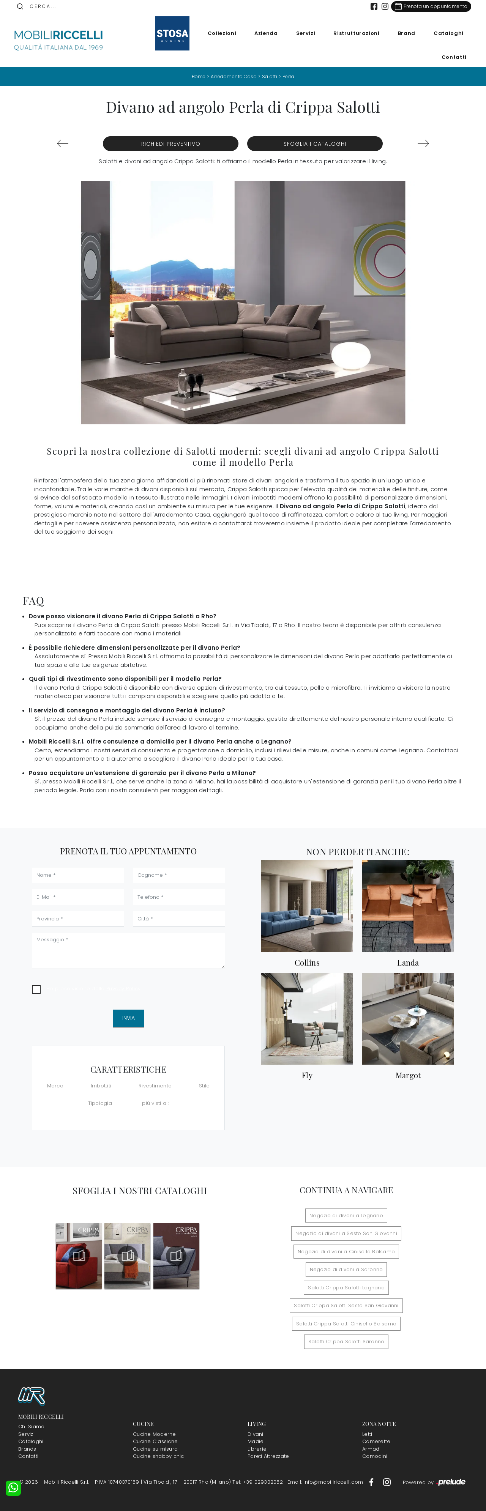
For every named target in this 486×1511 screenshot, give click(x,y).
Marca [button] (55, 1085)
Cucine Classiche (155, 1441)
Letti (367, 1434)
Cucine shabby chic (158, 1456)
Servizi (305, 33)
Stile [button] (204, 1085)
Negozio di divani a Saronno (346, 1269)
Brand (406, 33)
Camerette (376, 1441)
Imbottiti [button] (101, 1085)
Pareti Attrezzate (268, 1456)
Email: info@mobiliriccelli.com (326, 1482)
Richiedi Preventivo (170, 144)
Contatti (453, 57)
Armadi (371, 1449)
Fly (307, 1075)
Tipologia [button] (100, 1103)
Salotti (270, 76)
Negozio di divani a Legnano (346, 1215)
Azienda (266, 33)
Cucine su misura (155, 1449)
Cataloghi (448, 33)
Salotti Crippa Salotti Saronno (346, 1341)
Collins (307, 962)
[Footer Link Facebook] (372, 1482)
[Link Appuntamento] (431, 6)
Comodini (374, 1456)
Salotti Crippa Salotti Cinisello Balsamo (346, 1323)
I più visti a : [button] (154, 1103)
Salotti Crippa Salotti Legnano (346, 1287)
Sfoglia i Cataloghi (315, 144)
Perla (289, 76)
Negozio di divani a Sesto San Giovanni (346, 1233)
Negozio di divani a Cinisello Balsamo (346, 1251)
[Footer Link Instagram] (387, 1482)
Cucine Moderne (154, 1434)
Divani (256, 1434)
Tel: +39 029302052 (258, 1482)
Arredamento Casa (234, 76)
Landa (408, 962)
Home (198, 76)
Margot (408, 1075)
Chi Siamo (31, 1426)
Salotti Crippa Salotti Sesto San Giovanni (346, 1305)
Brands (27, 1449)
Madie (256, 1441)
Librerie (257, 1449)
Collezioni (221, 33)
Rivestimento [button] (155, 1085)
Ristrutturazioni (356, 33)
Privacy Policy (123, 988)
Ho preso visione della (93, 988)
